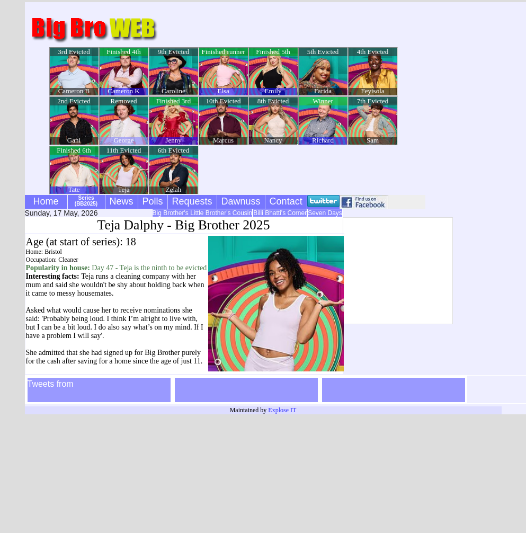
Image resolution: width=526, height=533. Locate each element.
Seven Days (325, 213)
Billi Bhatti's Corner (280, 213)
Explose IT (282, 410)
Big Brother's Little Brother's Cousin (203, 213)
